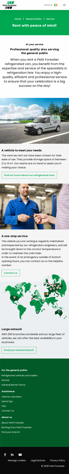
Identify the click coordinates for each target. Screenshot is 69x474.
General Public (34, 18)
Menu (64, 5)
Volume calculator (12, 396)
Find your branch (11, 432)
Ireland (50, 5)
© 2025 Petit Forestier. (53, 466)
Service (6, 380)
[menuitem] (51, 5)
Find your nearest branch (19, 350)
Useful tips (7, 401)
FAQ (4, 406)
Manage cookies (17, 460)
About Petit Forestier (13, 422)
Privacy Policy (57, 460)
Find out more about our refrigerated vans (29, 175)
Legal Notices (38, 460)
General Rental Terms (13, 384)
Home (18, 18)
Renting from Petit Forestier (17, 427)
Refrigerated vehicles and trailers (20, 375)
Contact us (10, 272)
